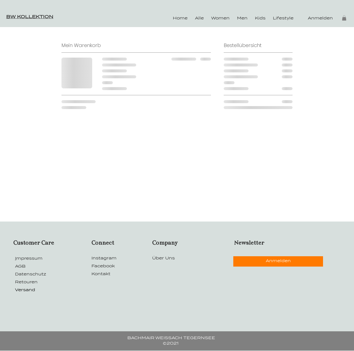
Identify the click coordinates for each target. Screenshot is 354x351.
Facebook (103, 266)
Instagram (104, 258)
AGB (20, 267)
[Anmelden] (278, 261)
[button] (344, 18)
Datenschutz (30, 274)
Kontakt (100, 274)
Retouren (26, 282)
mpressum (29, 259)
